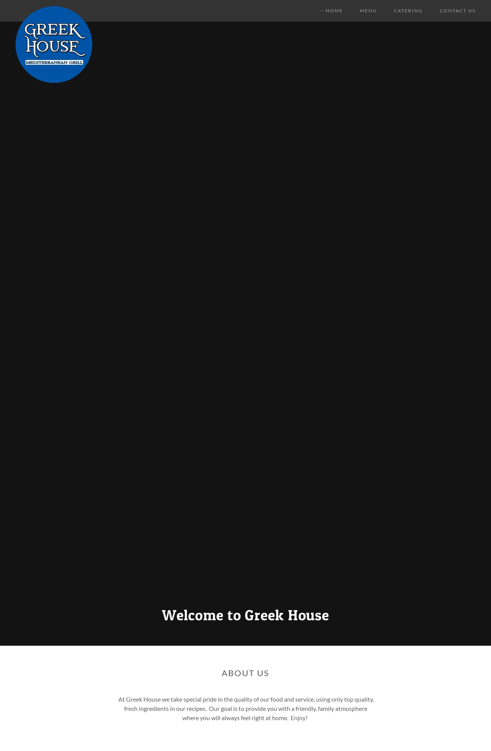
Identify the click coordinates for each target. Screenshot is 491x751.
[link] (53, 9)
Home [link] (334, 11)
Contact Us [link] (458, 11)
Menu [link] (368, 11)
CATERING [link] (408, 11)
